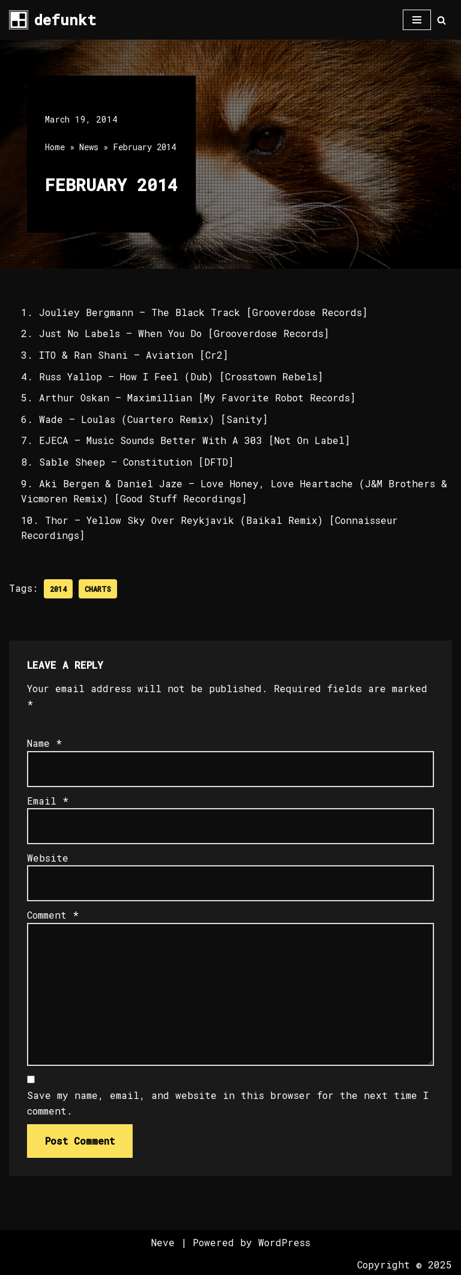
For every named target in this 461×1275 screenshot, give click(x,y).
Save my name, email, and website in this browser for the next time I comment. (228, 1103)
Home (55, 147)
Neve (163, 1242)
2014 (58, 589)
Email (47, 800)
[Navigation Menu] (417, 20)
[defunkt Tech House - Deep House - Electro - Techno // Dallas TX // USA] (52, 19)
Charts (98, 589)
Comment (53, 914)
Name (44, 743)
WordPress (284, 1242)
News (88, 147)
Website (47, 857)
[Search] (441, 20)
